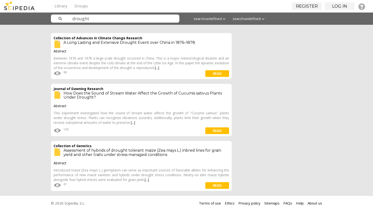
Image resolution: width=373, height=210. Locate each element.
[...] (157, 67)
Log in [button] (339, 6)
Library (60, 6)
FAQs (287, 203)
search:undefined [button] (210, 18)
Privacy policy (249, 203)
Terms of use (210, 203)
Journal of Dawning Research (78, 88)
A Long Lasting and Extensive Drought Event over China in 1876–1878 (129, 42)
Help (300, 203)
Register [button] (307, 6)
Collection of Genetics (73, 146)
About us (315, 203)
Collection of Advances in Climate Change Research (98, 38)
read (217, 73)
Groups (81, 6)
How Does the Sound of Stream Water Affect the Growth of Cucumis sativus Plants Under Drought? (143, 95)
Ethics (230, 203)
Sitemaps (272, 203)
